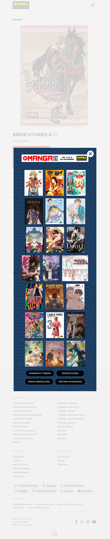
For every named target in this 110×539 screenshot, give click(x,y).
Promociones (70, 373)
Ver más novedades (70, 381)
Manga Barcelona (39, 381)
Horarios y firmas (40, 373)
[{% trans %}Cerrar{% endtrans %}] (90, 153)
